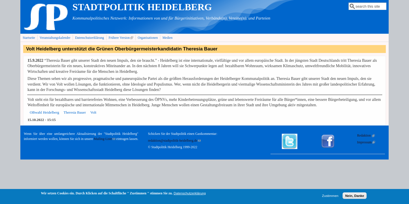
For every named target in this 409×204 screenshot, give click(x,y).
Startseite (29, 38)
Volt (93, 112)
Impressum (366, 142)
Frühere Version (121, 38)
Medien (168, 38)
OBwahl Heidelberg (44, 112)
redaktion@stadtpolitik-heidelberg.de (174, 141)
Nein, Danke (354, 196)
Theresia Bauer (75, 112)
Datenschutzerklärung (89, 38)
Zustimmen (330, 196)
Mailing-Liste (104, 139)
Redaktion (366, 135)
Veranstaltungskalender (55, 38)
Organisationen (148, 38)
